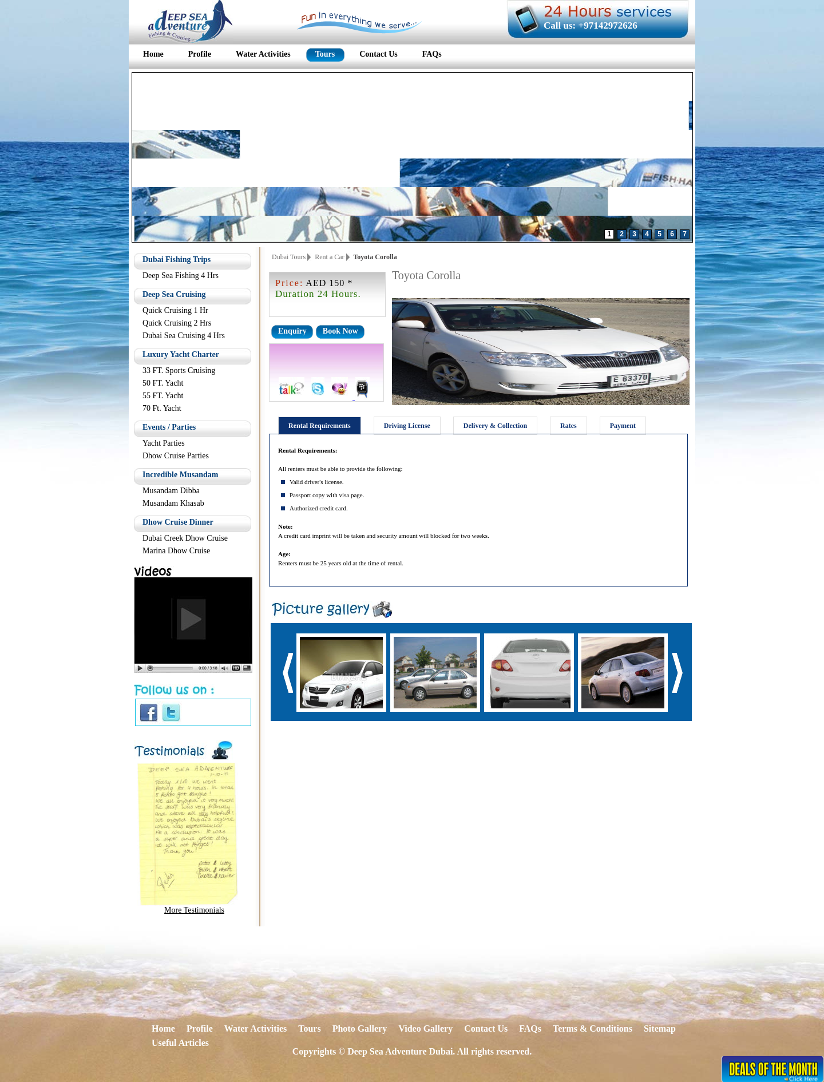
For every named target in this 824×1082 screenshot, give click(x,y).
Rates (568, 426)
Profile (200, 1028)
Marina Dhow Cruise (176, 550)
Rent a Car (329, 257)
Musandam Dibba (171, 490)
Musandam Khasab (173, 503)
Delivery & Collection (495, 426)
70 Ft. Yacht (161, 408)
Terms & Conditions (592, 1028)
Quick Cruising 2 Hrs (176, 323)
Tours (309, 1028)
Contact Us (486, 1028)
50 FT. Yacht (162, 383)
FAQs (530, 1028)
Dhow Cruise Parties (175, 455)
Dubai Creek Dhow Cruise (185, 538)
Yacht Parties (163, 443)
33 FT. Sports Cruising (178, 370)
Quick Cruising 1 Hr (175, 310)
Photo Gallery (359, 1028)
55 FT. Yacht (162, 395)
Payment (623, 426)
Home (163, 1028)
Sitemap (660, 1028)
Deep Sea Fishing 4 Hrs (180, 275)
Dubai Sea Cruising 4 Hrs (183, 335)
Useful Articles (180, 1043)
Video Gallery (425, 1028)
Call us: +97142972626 (590, 25)
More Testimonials (194, 910)
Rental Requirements (319, 426)
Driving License (407, 426)
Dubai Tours (289, 257)
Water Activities (255, 1028)
